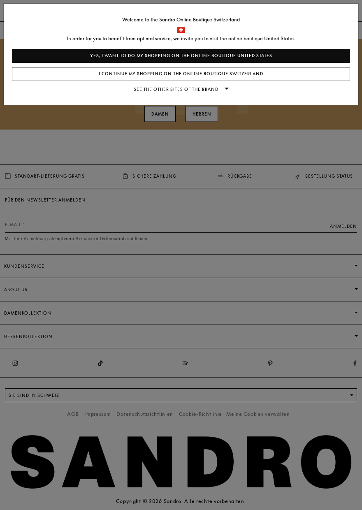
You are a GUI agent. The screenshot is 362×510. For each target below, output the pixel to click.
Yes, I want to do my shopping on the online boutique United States (181, 55)
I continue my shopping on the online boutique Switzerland (181, 73)
